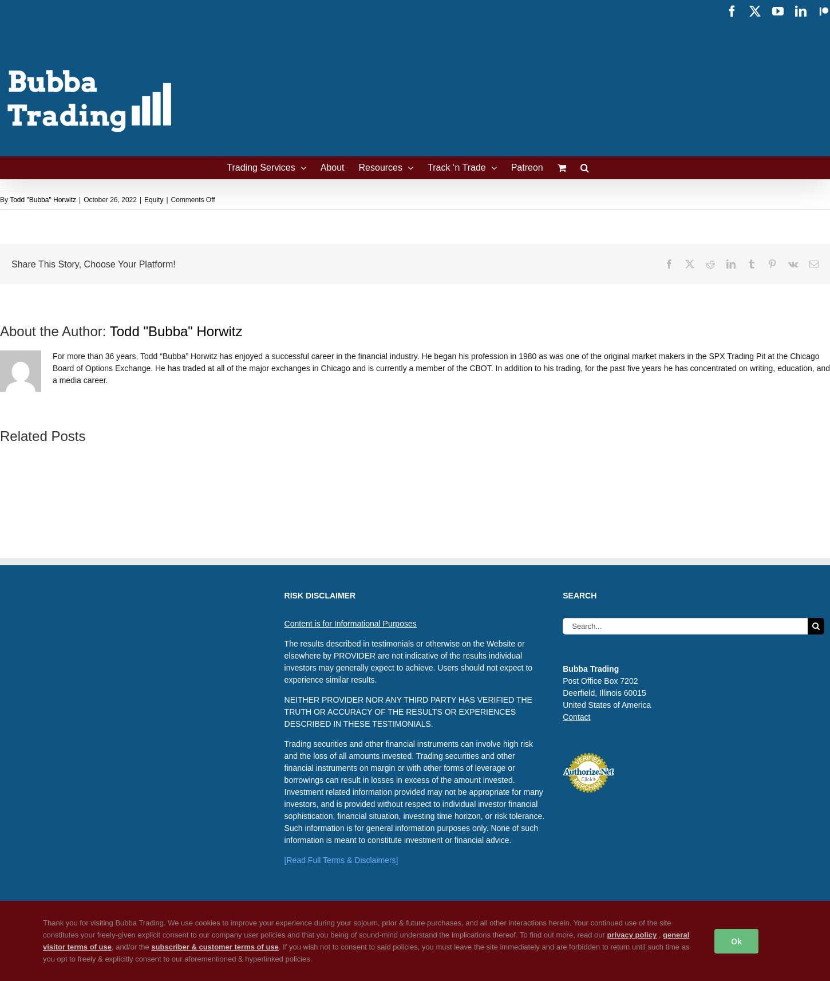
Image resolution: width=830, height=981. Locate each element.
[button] (584, 167)
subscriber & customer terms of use (215, 947)
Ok (736, 941)
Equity (153, 200)
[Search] (816, 626)
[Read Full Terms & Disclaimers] (341, 860)
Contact (576, 717)
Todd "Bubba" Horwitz (43, 200)
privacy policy (632, 935)
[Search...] (685, 626)
